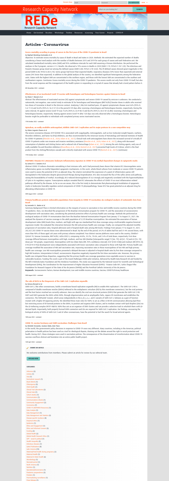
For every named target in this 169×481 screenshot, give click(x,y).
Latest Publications (33, 447)
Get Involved (38, 33)
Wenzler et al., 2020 (52, 139)
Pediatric (29, 475)
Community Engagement (35, 402)
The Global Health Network (41, 3)
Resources (78, 33)
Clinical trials (31, 392)
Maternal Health (32, 454)
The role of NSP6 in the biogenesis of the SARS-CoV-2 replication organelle (56, 281)
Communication (32, 397)
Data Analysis (31, 410)
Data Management (33, 413)
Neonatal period (32, 462)
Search (139, 9)
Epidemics (30, 423)
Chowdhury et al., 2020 (70, 147)
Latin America (31, 449)
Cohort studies (31, 395)
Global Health (31, 434)
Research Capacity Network (50, 9)
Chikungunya (31, 384)
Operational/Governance (35, 470)
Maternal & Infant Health (35, 457)
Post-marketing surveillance (36, 478)
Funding (29, 431)
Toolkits (69, 33)
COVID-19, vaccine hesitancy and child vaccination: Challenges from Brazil (56, 323)
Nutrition (30, 467)
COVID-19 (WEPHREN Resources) (37, 408)
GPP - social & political (34, 439)
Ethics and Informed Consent (36, 428)
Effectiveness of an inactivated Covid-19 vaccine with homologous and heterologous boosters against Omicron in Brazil (75, 94)
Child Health (31, 387)
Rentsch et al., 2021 (88, 147)
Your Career (100, 33)
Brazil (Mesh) (31, 382)
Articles (29, 374)
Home (28, 33)
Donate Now (67, 2)
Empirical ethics (32, 421)
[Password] (114, 2)
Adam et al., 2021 (68, 139)
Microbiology (31, 459)
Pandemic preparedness (35, 472)
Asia (28, 377)
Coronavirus (30, 405)
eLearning (89, 33)
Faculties (49, 33)
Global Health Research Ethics (37, 436)
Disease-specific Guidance (35, 418)
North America (31, 465)
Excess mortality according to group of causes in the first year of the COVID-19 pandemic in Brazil (65, 52)
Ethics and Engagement (35, 426)
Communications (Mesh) (35, 400)
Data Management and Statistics (37, 415)
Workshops (59, 33)
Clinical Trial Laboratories (35, 390)
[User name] (87, 2)
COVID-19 (119, 33)
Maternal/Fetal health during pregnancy (40, 452)
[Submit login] (134, 2)
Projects (110, 33)
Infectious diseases (33, 444)
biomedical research (33, 379)
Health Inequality (32, 441)
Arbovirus (30, 371)
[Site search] (115, 9)
